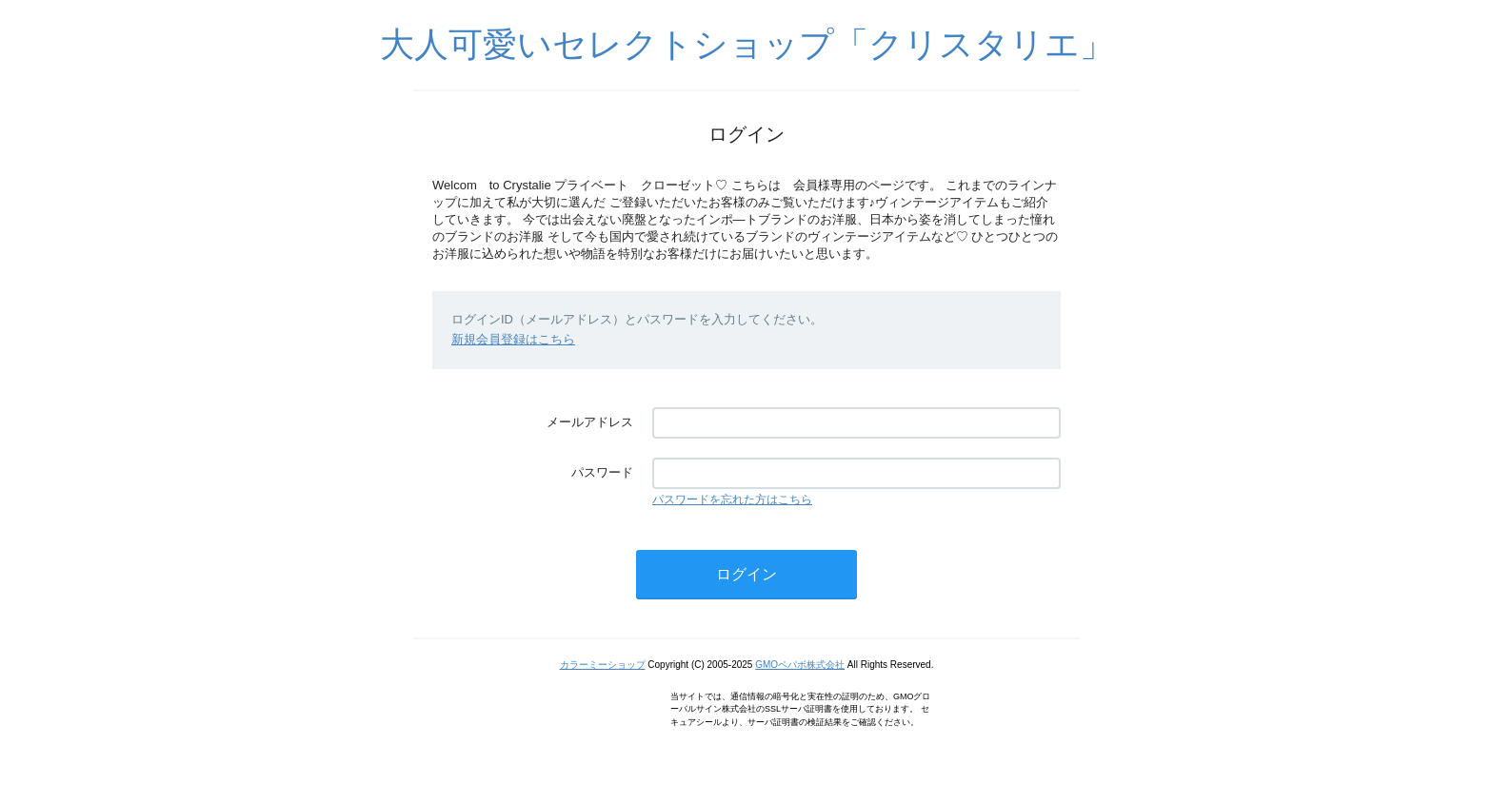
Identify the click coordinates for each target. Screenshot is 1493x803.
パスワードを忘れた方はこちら (732, 499)
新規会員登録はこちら (513, 339)
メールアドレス (590, 422)
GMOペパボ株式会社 (800, 664)
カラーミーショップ (603, 664)
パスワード (602, 472)
